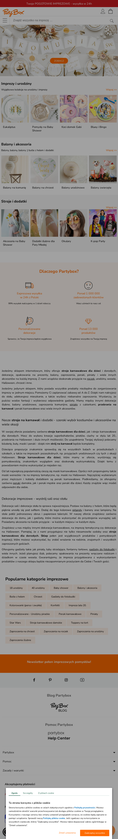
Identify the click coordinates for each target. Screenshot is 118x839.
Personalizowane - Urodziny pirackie (30, 614)
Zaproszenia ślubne (20, 640)
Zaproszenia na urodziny (90, 631)
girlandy (77, 510)
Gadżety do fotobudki (63, 596)
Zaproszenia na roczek (56, 631)
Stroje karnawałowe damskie (46, 622)
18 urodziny (16, 588)
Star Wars (15, 622)
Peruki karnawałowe (70, 614)
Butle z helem (17, 596)
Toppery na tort (79, 622)
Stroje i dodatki (14, 201)
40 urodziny (38, 588)
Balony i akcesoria (16, 144)
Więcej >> (111, 89)
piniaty (74, 404)
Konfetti (55, 605)
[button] (7, 831)
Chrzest (38, 596)
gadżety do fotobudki (102, 549)
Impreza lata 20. (77, 605)
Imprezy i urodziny (16, 83)
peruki (16, 483)
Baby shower (61, 588)
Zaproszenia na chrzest (22, 631)
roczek (91, 379)
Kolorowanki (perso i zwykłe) (26, 605)
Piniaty (94, 614)
